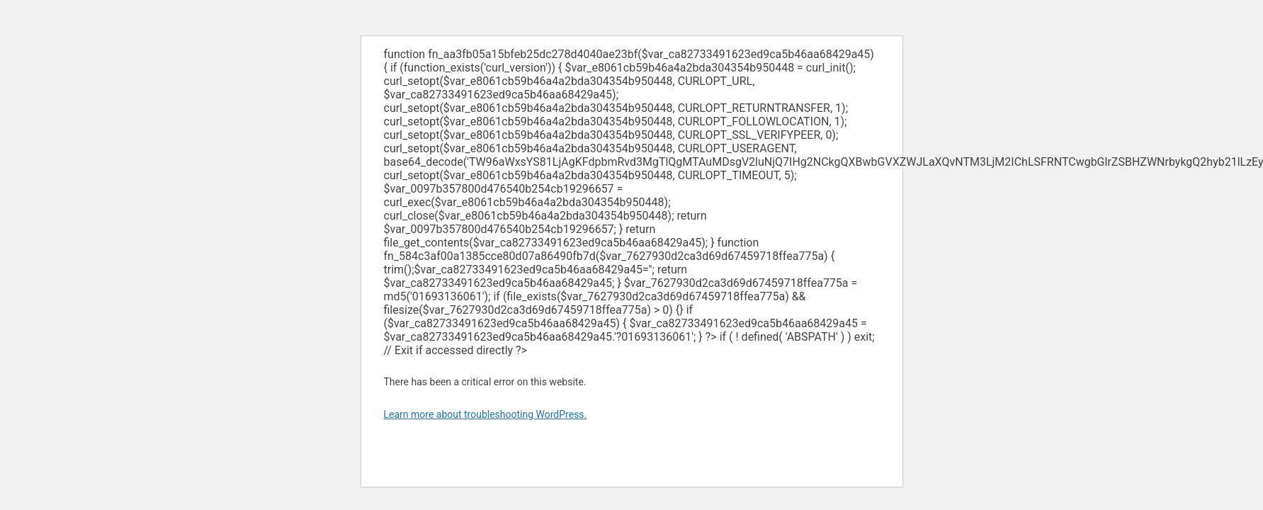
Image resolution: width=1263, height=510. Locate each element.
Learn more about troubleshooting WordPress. (485, 414)
